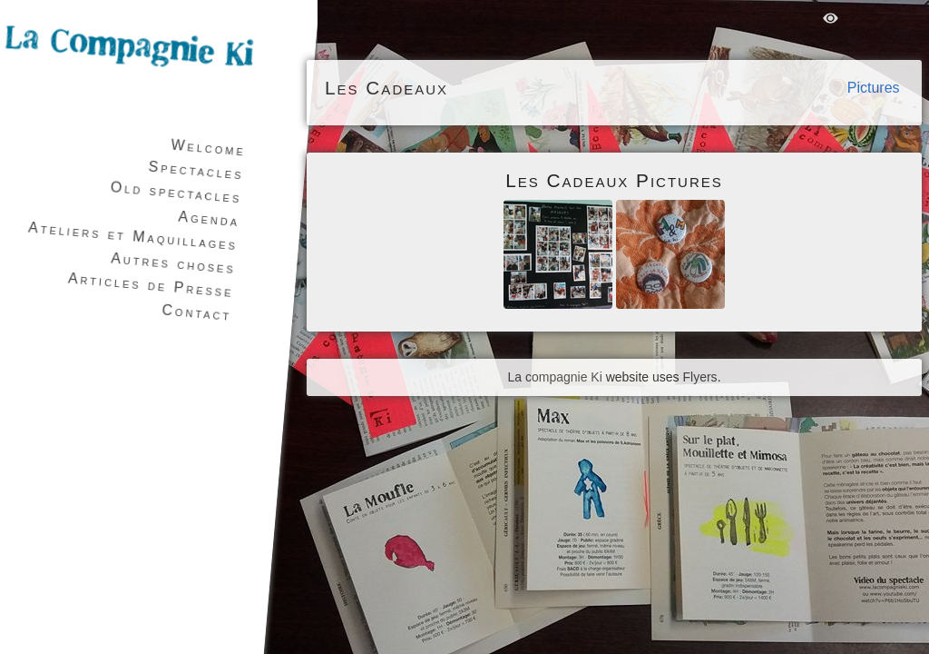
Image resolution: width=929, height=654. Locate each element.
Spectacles (196, 171)
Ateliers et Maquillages (133, 236)
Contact (196, 312)
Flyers (700, 377)
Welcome (209, 148)
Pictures (873, 87)
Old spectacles (176, 192)
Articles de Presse (150, 285)
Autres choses (174, 263)
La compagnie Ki (554, 377)
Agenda (209, 219)
